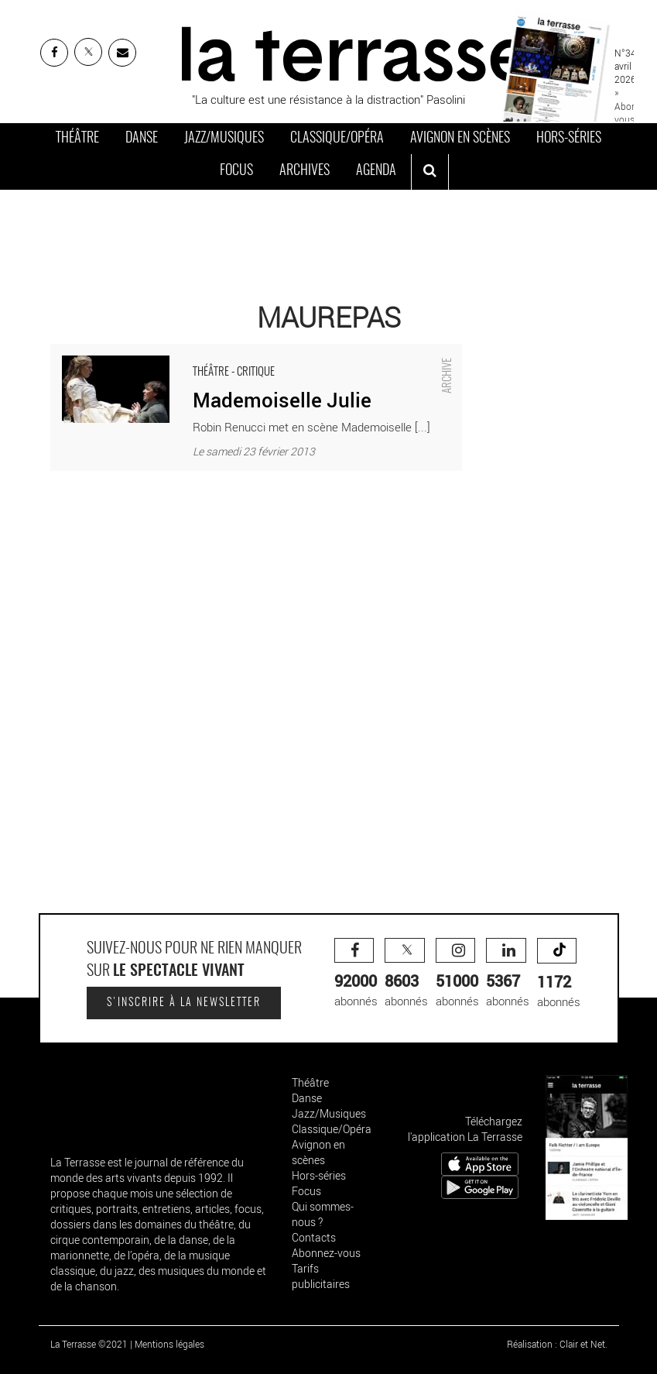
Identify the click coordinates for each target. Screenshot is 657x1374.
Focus (236, 171)
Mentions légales (169, 1344)
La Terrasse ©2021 (89, 1344)
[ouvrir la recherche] (430, 172)
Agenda (376, 171)
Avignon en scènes (460, 139)
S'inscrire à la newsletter (184, 1003)
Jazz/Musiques (224, 139)
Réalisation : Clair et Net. (557, 1344)
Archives (304, 171)
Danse (141, 139)
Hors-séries (568, 139)
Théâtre (77, 139)
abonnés (356, 973)
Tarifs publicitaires (321, 1276)
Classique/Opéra (337, 139)
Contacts (314, 1237)
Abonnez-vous (326, 1252)
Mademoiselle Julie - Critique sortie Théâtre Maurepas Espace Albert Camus (243, 351)
